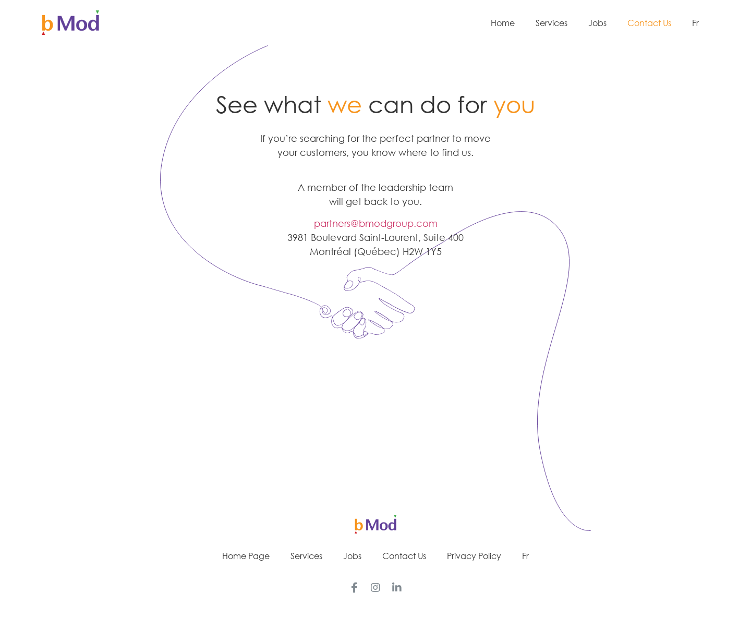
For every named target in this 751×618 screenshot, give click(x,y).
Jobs (597, 23)
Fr (695, 23)
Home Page (246, 556)
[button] (375, 443)
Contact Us (649, 23)
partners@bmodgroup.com (376, 223)
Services (551, 23)
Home (503, 23)
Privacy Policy (474, 556)
